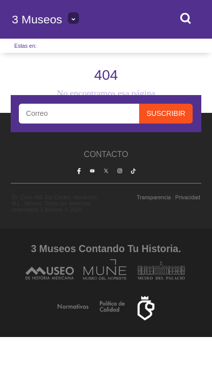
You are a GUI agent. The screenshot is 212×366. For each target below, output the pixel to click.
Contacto (106, 154)
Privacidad (187, 197)
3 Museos (37, 19)
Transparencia (154, 197)
